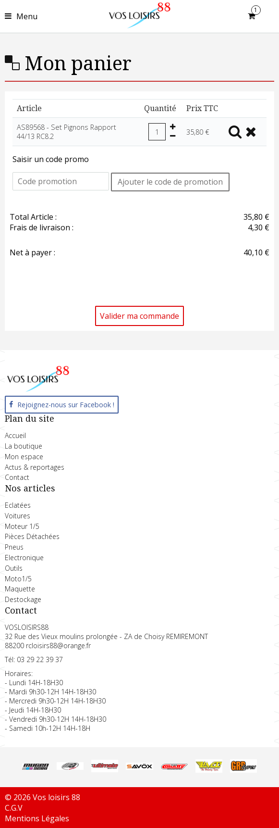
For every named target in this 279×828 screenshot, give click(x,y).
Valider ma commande (139, 316)
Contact (17, 477)
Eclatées (18, 505)
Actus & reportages (34, 467)
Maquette (20, 588)
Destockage (23, 599)
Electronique (24, 557)
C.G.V (14, 808)
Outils (14, 568)
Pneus (14, 547)
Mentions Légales (37, 818)
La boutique (23, 446)
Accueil (15, 435)
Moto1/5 (18, 578)
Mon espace (24, 456)
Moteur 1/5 (22, 526)
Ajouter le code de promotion (170, 181)
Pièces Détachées (32, 536)
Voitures (17, 515)
